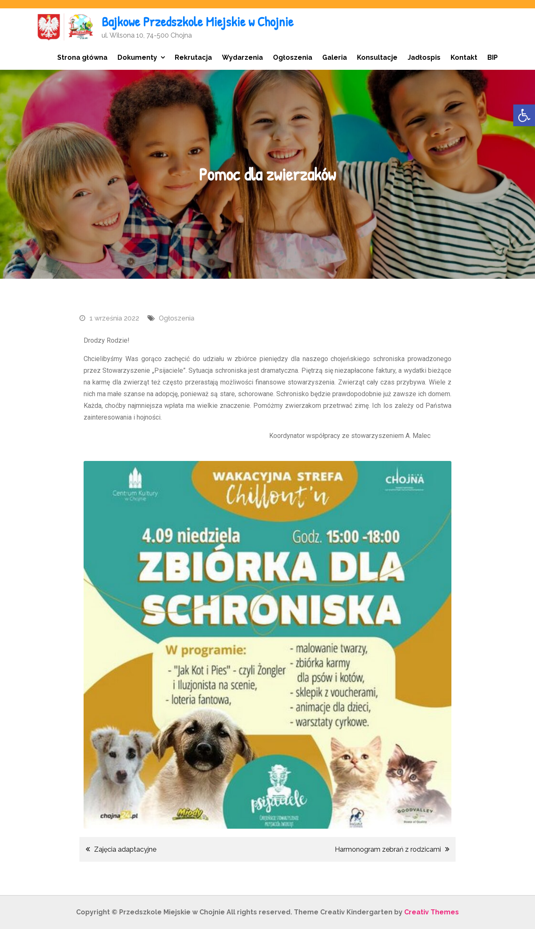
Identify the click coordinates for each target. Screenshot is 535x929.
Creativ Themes (431, 912)
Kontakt (464, 57)
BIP (492, 57)
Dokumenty (137, 57)
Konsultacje (377, 57)
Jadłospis (424, 57)
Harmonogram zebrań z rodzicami (388, 849)
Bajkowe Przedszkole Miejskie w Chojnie (197, 22)
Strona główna (82, 57)
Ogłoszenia (292, 57)
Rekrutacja (193, 57)
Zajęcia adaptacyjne (125, 849)
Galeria (334, 57)
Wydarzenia (242, 57)
